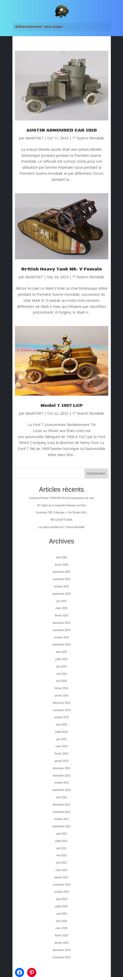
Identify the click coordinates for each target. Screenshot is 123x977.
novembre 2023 (62, 710)
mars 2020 (61, 928)
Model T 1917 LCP (62, 405)
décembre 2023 (62, 703)
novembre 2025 (62, 579)
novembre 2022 (62, 775)
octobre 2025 (61, 586)
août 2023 (61, 724)
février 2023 (61, 753)
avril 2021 (61, 862)
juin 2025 (61, 601)
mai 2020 (61, 913)
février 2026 (61, 564)
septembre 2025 (61, 593)
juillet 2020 (62, 906)
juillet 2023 (62, 732)
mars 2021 (61, 870)
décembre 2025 (62, 571)
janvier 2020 (61, 942)
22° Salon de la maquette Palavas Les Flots (61, 505)
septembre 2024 (61, 644)
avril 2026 (61, 557)
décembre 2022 (62, 768)
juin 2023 (61, 739)
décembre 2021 (62, 804)
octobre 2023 (61, 717)
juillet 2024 (62, 659)
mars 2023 (61, 746)
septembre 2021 (61, 826)
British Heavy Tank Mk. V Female (61, 269)
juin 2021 (61, 848)
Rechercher (96, 473)
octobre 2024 (61, 637)
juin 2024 (61, 666)
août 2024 (61, 651)
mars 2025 (61, 608)
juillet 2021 (62, 841)
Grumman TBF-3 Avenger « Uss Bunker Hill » (61, 512)
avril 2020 (61, 921)
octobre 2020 (61, 891)
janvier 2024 (61, 695)
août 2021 (61, 833)
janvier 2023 (61, 761)
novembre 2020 (62, 884)
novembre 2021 (62, 812)
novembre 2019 (62, 957)
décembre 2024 (62, 622)
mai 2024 (61, 673)
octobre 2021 (61, 819)
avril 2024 (61, 681)
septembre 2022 (61, 790)
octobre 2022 (61, 782)
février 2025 (61, 615)
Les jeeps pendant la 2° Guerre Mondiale (62, 527)
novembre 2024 (62, 630)
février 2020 (61, 935)
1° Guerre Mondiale (88, 138)
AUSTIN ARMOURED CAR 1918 (61, 130)
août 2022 (61, 797)
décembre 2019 (62, 950)
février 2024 (61, 688)
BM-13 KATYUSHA (61, 519)
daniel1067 (34, 138)
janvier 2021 (61, 877)
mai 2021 (61, 855)
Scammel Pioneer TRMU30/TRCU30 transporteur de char (61, 498)
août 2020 (61, 899)
